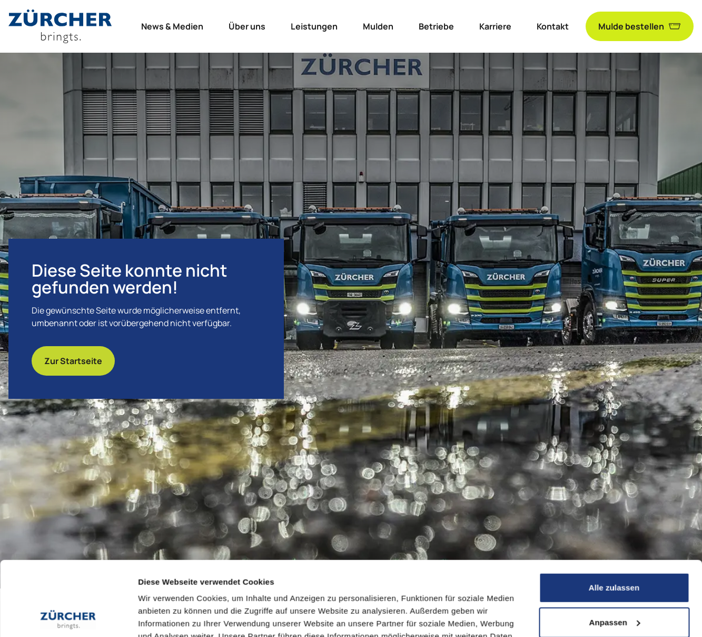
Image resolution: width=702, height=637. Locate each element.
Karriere (495, 26)
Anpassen (614, 547)
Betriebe (436, 26)
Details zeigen (164, 616)
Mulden (378, 26)
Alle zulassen (614, 513)
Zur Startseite (73, 361)
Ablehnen (614, 582)
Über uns (247, 26)
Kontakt (553, 26)
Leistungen (314, 26)
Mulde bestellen (639, 26)
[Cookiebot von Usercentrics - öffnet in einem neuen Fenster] (68, 616)
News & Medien (172, 26)
